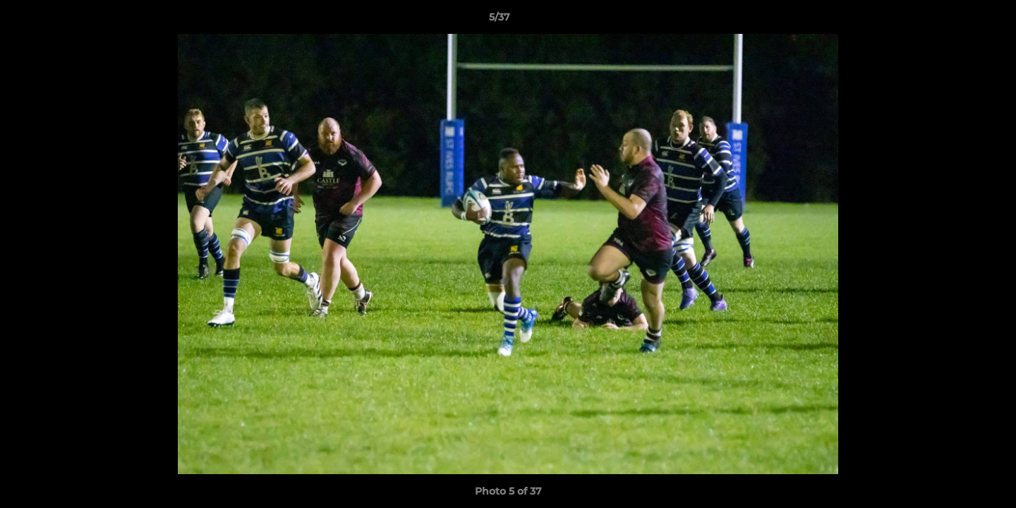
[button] (956, 20)
